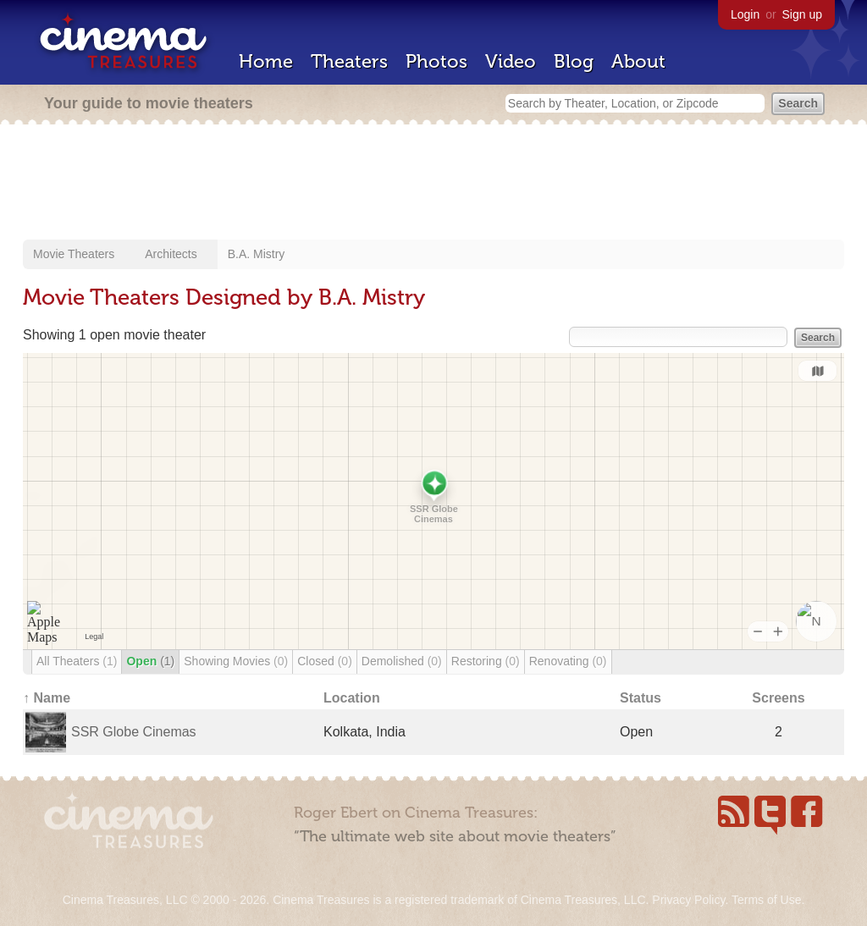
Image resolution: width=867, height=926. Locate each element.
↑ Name (46, 698)
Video (510, 61)
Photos (436, 61)
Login (745, 14)
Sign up (802, 14)
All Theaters (76, 661)
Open (150, 661)
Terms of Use (766, 900)
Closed (324, 661)
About (638, 61)
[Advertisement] (433, 184)
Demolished (402, 661)
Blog (574, 61)
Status (640, 698)
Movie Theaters (73, 254)
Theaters (349, 61)
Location (351, 698)
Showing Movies (236, 661)
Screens (778, 698)
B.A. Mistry (256, 254)
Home (266, 61)
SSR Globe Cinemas (133, 732)
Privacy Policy (688, 900)
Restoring (485, 661)
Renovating (568, 661)
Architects (170, 254)
